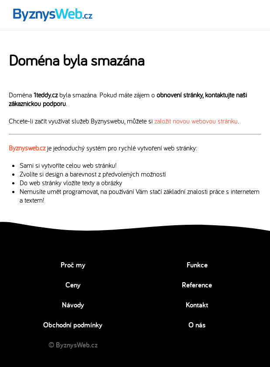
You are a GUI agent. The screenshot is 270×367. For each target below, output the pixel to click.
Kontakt (197, 305)
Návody (73, 305)
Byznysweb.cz (27, 147)
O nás (196, 325)
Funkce (197, 265)
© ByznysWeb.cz (73, 345)
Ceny (73, 285)
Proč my (73, 265)
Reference (197, 285)
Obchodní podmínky (73, 325)
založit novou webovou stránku (196, 121)
